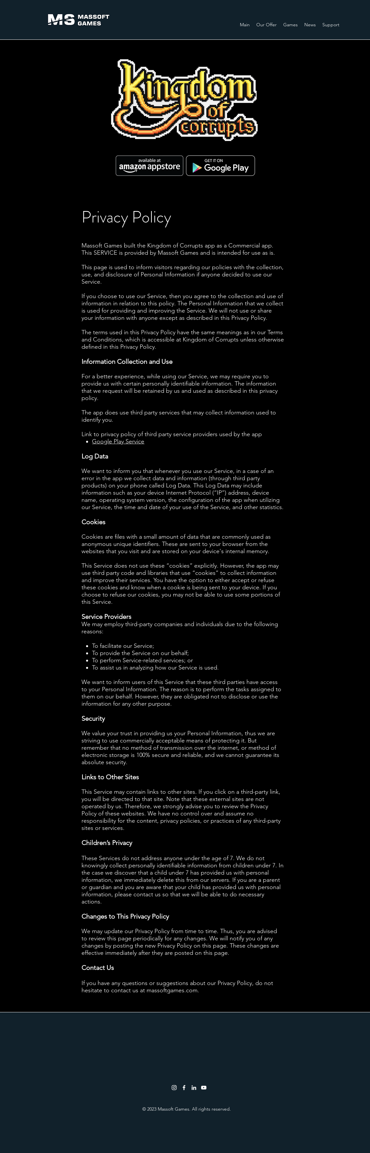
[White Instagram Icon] (174, 1087)
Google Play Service (118, 441)
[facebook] (184, 1087)
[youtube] (203, 1087)
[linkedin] (194, 1087)
